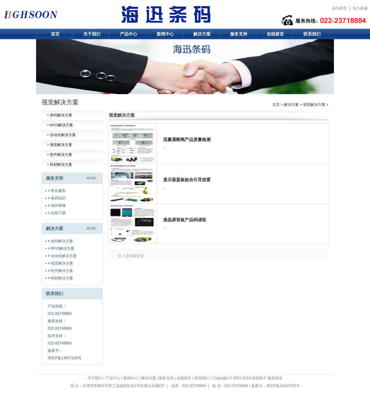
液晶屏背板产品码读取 (184, 219)
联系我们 (312, 33)
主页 (276, 104)
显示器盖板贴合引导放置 (187, 179)
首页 (55, 33)
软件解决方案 (59, 154)
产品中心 (128, 33)
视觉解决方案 (59, 145)
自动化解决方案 (61, 135)
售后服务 (57, 191)
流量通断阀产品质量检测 (187, 139)
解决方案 (202, 33)
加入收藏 (360, 8)
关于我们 (92, 33)
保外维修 (57, 205)
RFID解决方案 (60, 125)
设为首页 (339, 8)
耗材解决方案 (59, 164)
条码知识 (57, 198)
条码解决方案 (59, 115)
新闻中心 (165, 33)
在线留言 (275, 33)
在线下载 (57, 213)
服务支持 (238, 33)
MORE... (92, 178)
